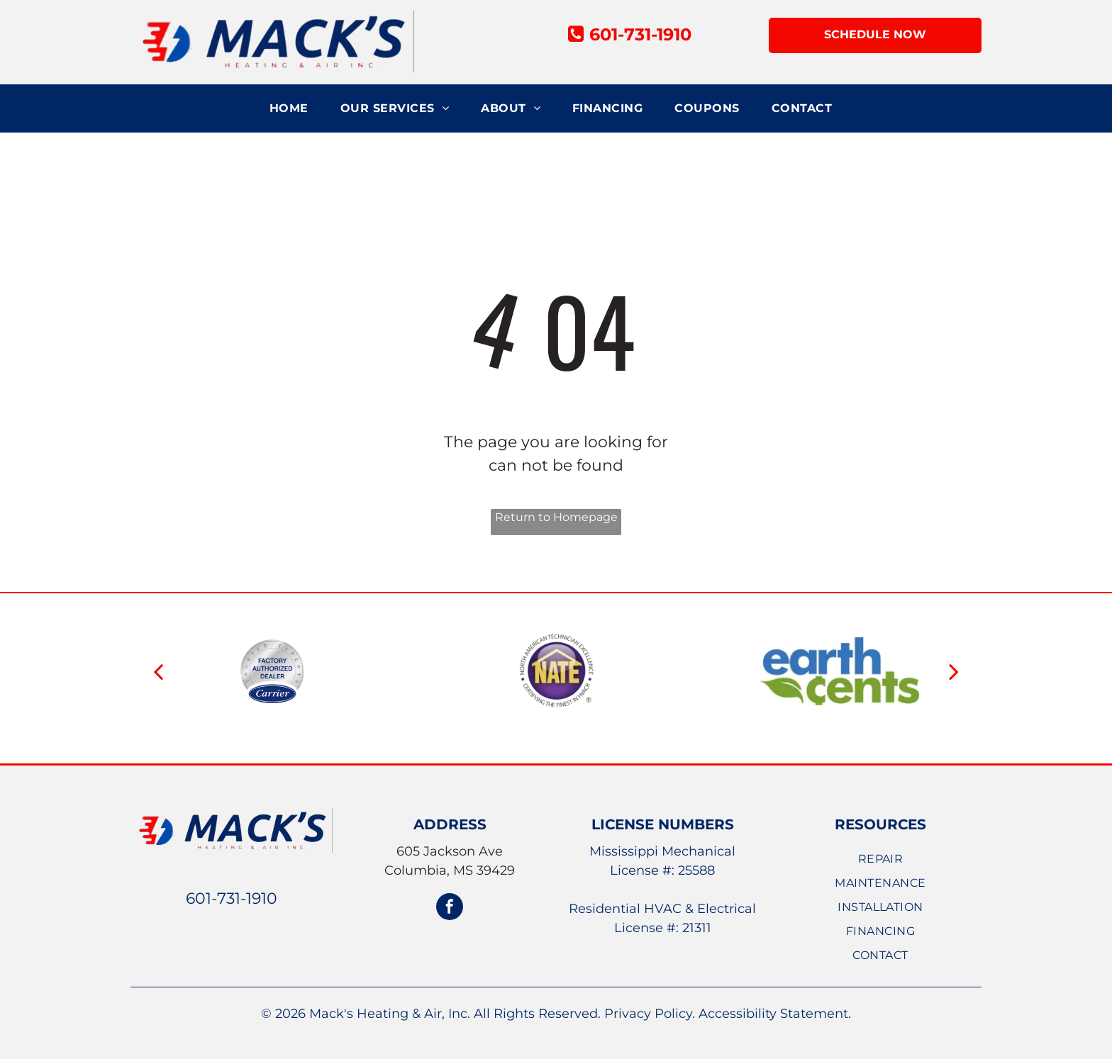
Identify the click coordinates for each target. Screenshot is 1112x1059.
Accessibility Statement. (775, 1013)
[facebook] (449, 908)
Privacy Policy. (649, 1013)
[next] (954, 671)
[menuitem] (294, 108)
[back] (158, 671)
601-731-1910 (231, 898)
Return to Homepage (556, 517)
